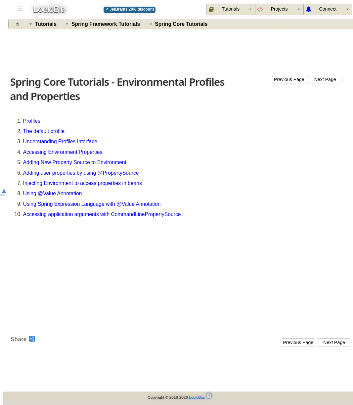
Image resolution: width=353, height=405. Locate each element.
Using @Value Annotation (52, 193)
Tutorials (46, 24)
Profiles (31, 121)
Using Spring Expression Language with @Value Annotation (92, 204)
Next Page (325, 79)
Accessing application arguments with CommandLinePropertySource (102, 214)
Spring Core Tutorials (181, 24)
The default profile (44, 131)
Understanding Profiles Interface (60, 141)
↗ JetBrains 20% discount (129, 9)
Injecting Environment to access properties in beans (82, 183)
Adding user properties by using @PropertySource (81, 173)
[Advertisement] (182, 51)
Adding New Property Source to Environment (74, 162)
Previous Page (289, 79)
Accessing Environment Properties (63, 152)
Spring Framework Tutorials (105, 24)
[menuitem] (327, 9)
